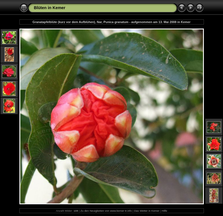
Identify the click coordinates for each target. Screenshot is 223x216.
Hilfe (164, 210)
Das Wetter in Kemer (146, 210)
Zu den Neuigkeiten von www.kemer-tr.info (106, 210)
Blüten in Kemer (49, 7)
